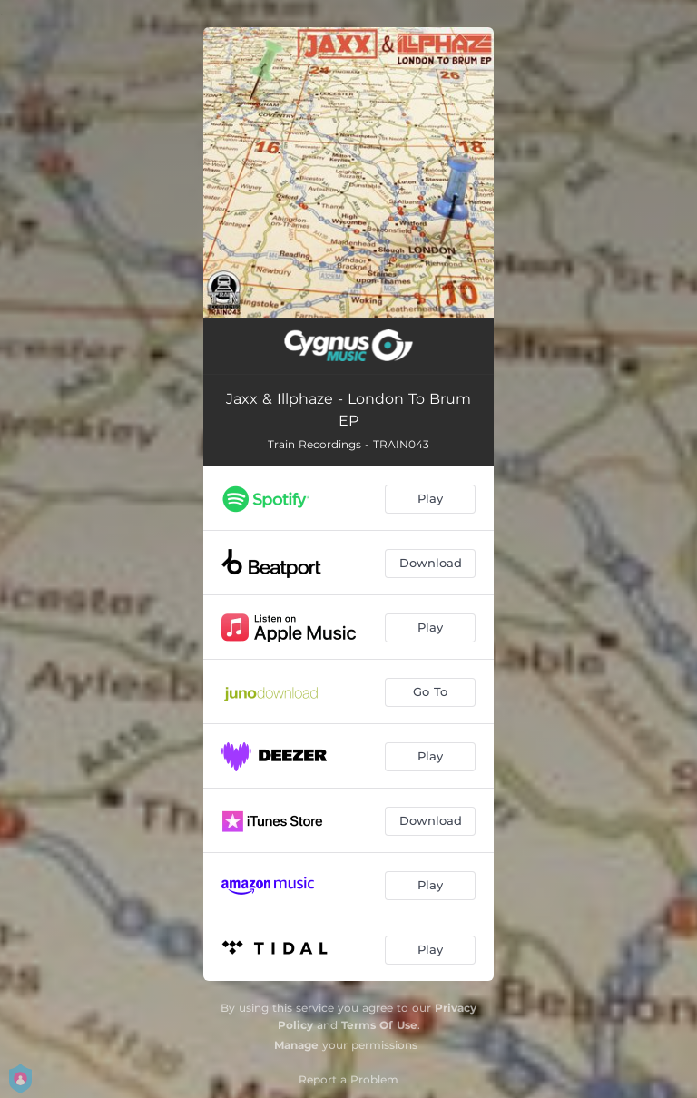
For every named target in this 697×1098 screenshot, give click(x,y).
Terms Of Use (379, 1025)
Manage (296, 1045)
